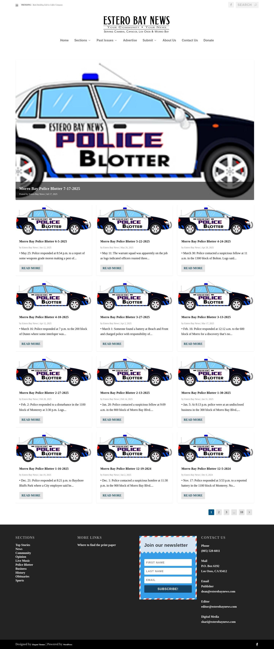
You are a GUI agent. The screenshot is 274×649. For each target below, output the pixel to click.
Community (23, 553)
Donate (209, 40)
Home (64, 40)
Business (21, 568)
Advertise (130, 40)
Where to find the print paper (96, 545)
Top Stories (23, 545)
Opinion (21, 556)
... (234, 512)
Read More (31, 268)
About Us (169, 40)
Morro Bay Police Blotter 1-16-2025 (44, 468)
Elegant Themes (38, 644)
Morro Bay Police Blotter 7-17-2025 (49, 188)
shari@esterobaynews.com (218, 621)
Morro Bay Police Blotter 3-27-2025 (125, 317)
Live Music (23, 560)
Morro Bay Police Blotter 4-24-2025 (206, 241)
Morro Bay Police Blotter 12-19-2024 (125, 468)
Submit (148, 40)
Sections (80, 40)
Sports (20, 580)
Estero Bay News (37, 194)
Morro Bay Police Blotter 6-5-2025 (43, 241)
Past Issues (105, 40)
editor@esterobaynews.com (219, 606)
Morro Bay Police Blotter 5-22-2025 (125, 241)
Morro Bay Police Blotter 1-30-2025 (206, 392)
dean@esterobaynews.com (218, 591)
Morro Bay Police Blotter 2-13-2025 (125, 392)
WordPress (67, 644)
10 (241, 512)
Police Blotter (24, 564)
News (19, 549)
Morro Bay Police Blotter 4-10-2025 (44, 317)
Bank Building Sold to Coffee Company (48, 5)
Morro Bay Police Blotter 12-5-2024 (206, 468)
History (20, 572)
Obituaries (22, 576)
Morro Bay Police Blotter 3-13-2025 (206, 317)
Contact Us (190, 40)
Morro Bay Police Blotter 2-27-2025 (44, 392)
